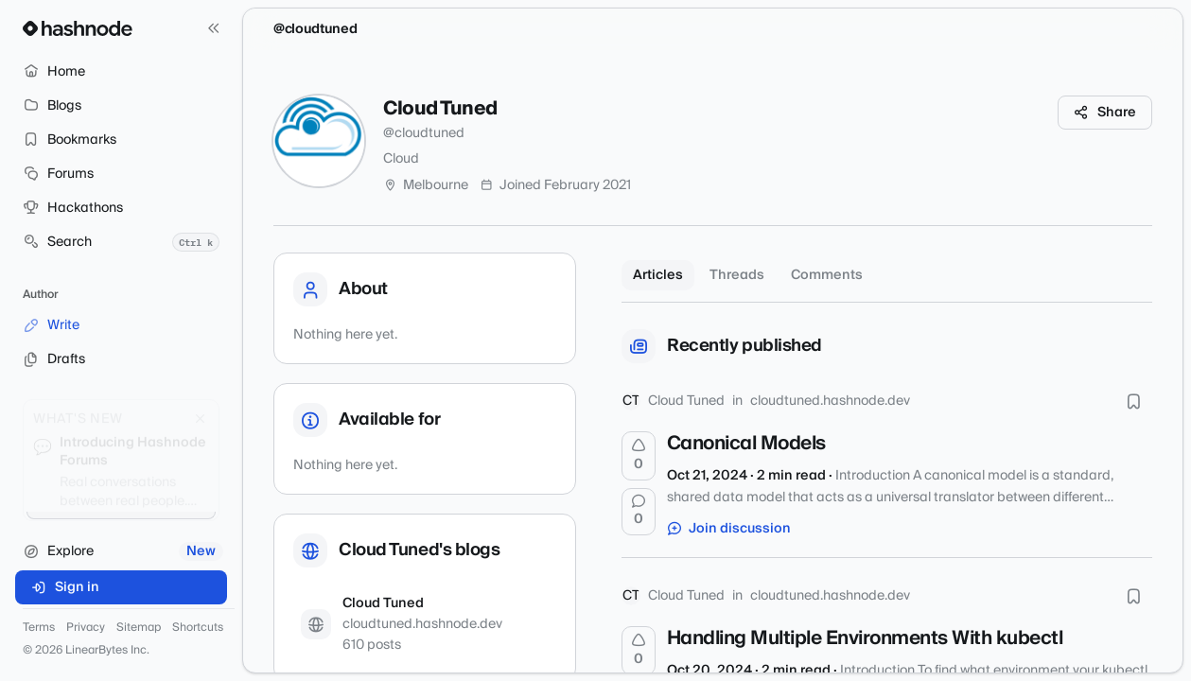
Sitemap (138, 628)
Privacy (85, 628)
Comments (827, 275)
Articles (658, 275)
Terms (39, 628)
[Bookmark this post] (1133, 401)
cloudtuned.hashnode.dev (830, 401)
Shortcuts (197, 628)
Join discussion (729, 528)
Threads (736, 275)
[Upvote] (639, 455)
